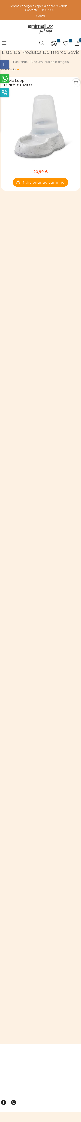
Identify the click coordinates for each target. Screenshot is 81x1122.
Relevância (8, 69)
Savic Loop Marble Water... (19, 82)
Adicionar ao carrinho (40, 182)
